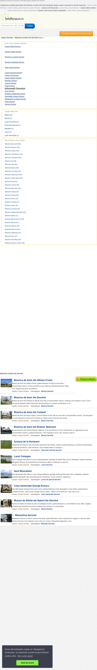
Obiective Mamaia (12, 226)
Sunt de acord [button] (27, 663)
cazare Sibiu (71, 10)
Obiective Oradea (12, 191)
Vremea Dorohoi (10, 104)
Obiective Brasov (12, 168)
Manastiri (9, 129)
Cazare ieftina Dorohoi (12, 46)
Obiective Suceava (12, 209)
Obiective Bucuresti (13, 144)
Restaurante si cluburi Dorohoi (15, 99)
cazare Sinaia (12, 8)
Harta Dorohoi (10, 102)
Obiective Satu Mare (13, 239)
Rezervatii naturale (12, 125)
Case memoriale (12, 135)
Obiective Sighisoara (13, 232)
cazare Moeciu (74, 8)
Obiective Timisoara (13, 157)
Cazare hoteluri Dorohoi (13, 78)
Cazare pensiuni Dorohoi (13, 73)
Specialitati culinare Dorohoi (14, 96)
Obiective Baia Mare (13, 188)
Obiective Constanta (13, 171)
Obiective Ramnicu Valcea (15, 243)
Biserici (8, 115)
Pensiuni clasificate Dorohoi (14, 62)
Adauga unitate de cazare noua (76, 33)
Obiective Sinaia (12, 151)
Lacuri (8, 132)
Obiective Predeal (12, 202)
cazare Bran (63, 8)
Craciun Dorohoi (10, 83)
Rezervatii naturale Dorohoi (51, 450)
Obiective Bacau (11, 198)
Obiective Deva (11, 236)
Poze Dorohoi (9, 91)
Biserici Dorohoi (47, 391)
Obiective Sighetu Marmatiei (15, 212)
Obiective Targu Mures (13, 174)
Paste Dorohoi (10, 86)
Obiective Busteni (12, 147)
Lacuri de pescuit (12, 122)
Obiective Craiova (12, 185)
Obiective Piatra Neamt (14, 178)
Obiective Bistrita (12, 222)
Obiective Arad (11, 181)
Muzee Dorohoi (46, 509)
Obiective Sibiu (11, 164)
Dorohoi (20, 88)
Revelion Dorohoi (11, 81)
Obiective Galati (11, 205)
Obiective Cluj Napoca (14, 154)
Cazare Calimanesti (29, 10)
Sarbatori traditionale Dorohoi (15, 94)
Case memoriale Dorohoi (50, 494)
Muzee (8, 118)
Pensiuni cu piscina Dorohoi (14, 57)
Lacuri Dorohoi (46, 465)
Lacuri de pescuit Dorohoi (51, 480)
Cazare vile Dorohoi (12, 75)
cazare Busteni (23, 8)
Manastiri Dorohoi (48, 524)
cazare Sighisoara (83, 10)
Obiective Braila (11, 215)
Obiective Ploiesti (12, 195)
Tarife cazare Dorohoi (12, 67)
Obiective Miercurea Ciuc (14, 219)
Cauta (30, 26)
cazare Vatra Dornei (15, 10)
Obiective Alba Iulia (12, 229)
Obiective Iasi (10, 161)
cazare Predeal (35, 8)
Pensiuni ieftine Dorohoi (13, 52)
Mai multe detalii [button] (25, 656)
